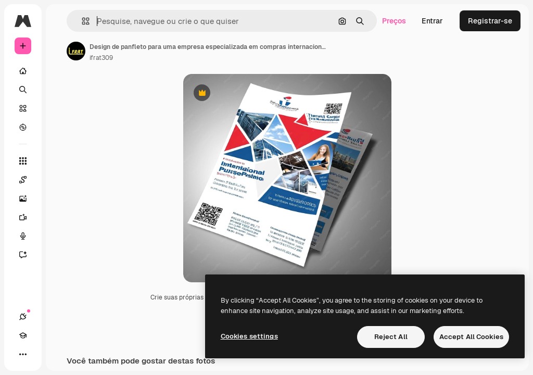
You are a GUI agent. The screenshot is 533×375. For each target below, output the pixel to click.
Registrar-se (490, 21)
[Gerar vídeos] (28, 217)
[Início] (23, 71)
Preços (394, 21)
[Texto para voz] (28, 236)
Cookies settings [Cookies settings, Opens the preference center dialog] (249, 336)
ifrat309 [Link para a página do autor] (101, 58)
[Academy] (23, 335)
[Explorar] (23, 127)
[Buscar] (23, 89)
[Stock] (23, 108)
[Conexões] (23, 316)
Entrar (432, 21)
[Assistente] (28, 254)
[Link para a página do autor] (76, 51)
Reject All (391, 336)
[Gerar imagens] (28, 198)
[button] (81, 21)
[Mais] (23, 354)
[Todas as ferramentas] (23, 161)
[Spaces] (28, 179)
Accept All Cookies (471, 336)
